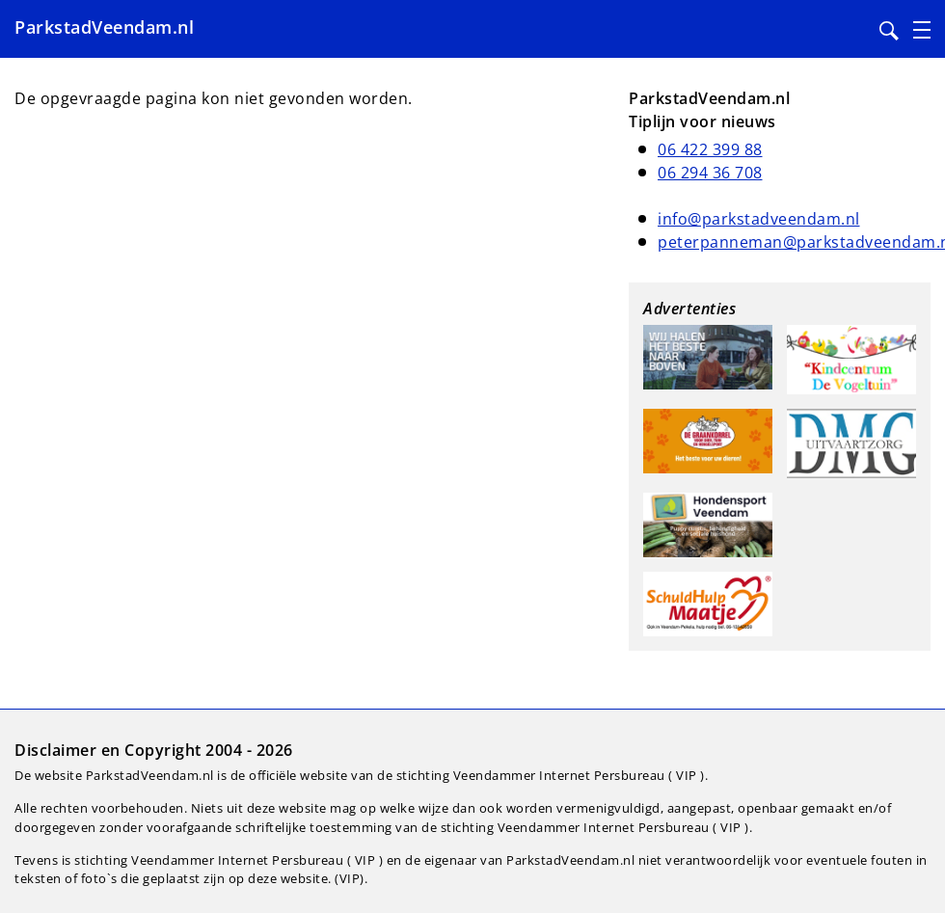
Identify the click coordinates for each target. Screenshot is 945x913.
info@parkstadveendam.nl (759, 218)
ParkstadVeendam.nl (104, 27)
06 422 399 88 (710, 149)
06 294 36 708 (710, 172)
